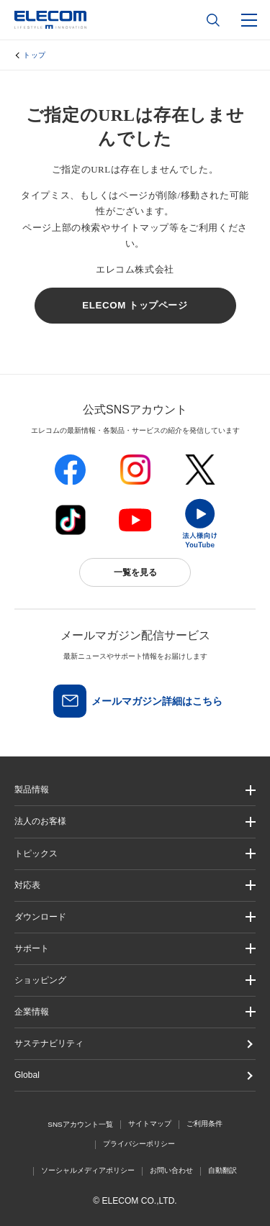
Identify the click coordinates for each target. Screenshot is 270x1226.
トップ (34, 55)
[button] (135, 853)
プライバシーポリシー (139, 1144)
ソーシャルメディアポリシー (88, 1170)
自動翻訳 (222, 1170)
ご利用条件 (204, 1123)
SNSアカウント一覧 (80, 1124)
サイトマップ (149, 1123)
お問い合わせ (171, 1170)
